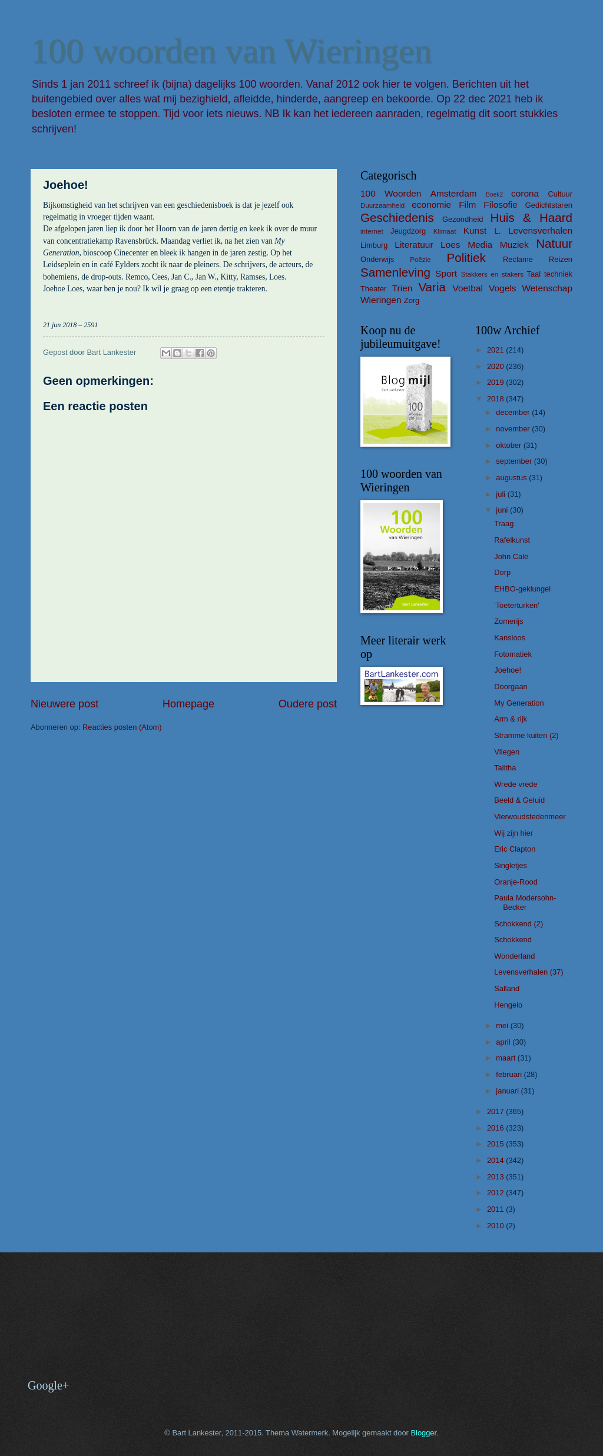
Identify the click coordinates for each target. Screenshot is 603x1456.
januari (508, 1090)
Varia (432, 287)
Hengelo (508, 1004)
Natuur (554, 243)
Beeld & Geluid (519, 800)
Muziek (514, 245)
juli (501, 494)
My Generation (519, 703)
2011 (496, 1209)
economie (431, 205)
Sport (446, 273)
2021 (496, 349)
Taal (534, 274)
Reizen (560, 259)
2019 (496, 382)
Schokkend (513, 939)
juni (503, 510)
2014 (496, 1160)
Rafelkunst (512, 540)
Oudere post (308, 704)
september (515, 461)
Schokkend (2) (518, 923)
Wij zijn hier (513, 833)
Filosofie (500, 205)
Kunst (474, 230)
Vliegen (506, 751)
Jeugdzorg (408, 231)
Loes (450, 245)
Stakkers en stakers (492, 274)
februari (510, 1074)
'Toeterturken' (516, 605)
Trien (402, 288)
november (514, 428)
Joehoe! (507, 670)
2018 (496, 398)
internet (371, 231)
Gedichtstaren (548, 205)
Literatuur (414, 245)
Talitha (505, 767)
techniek (558, 274)
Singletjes (510, 865)
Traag (503, 523)
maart (507, 1057)
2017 (496, 1111)
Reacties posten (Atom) (122, 727)
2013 (496, 1176)
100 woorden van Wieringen (231, 50)
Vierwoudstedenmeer (529, 816)
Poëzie (420, 259)
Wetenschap (547, 288)
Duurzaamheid (382, 205)
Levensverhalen (540, 230)
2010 (496, 1225)
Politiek (465, 257)
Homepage (188, 704)
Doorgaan (511, 686)
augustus (512, 477)
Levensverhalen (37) (528, 972)
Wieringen (381, 300)
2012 (496, 1192)
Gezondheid (462, 219)
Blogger (423, 1432)
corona (525, 193)
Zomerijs (508, 621)
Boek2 (494, 194)
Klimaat (444, 231)
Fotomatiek (513, 654)
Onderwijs (377, 259)
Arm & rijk (510, 718)
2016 (496, 1127)
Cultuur (560, 194)
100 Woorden (390, 193)
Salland (506, 988)
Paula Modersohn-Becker (525, 902)
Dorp (502, 572)
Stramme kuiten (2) (526, 735)
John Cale (511, 556)
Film (467, 205)
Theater (373, 288)
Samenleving (395, 272)
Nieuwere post (64, 704)
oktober (510, 445)
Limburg (374, 245)
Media (480, 245)
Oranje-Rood (516, 881)
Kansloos (509, 637)
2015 (496, 1143)
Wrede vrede (515, 784)
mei (503, 1025)
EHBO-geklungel (522, 588)
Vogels (502, 288)
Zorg (411, 300)
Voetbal (467, 288)
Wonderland (514, 956)
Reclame (518, 259)
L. (498, 231)
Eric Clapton (514, 849)
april (504, 1042)
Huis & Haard (531, 217)
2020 (496, 366)
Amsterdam (453, 193)
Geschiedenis (397, 217)
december (514, 412)
